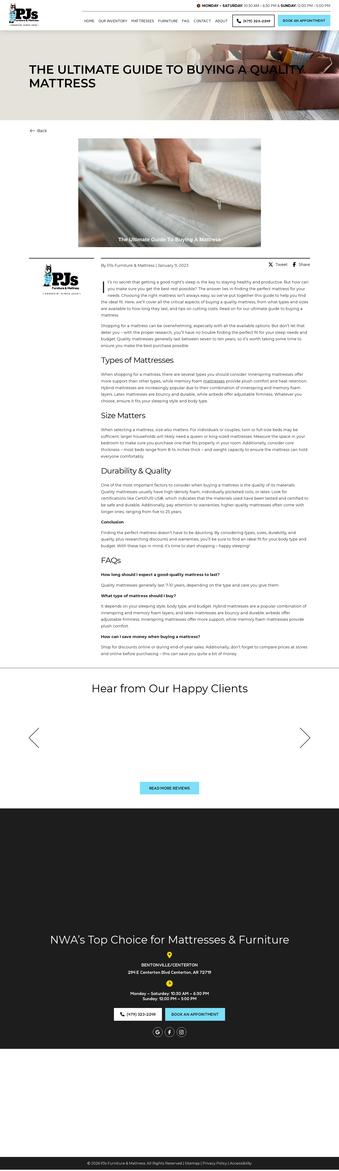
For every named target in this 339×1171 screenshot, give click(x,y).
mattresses (214, 382)
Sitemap (192, 1164)
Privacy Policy (215, 1164)
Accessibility (241, 1164)
